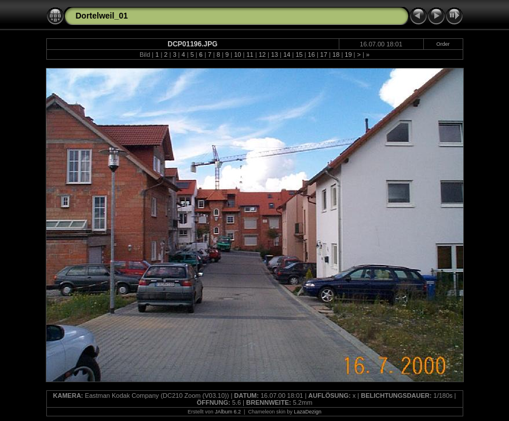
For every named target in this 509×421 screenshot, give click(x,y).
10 (237, 54)
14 (286, 54)
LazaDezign (307, 412)
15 (298, 54)
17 (323, 54)
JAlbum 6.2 (228, 412)
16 (311, 54)
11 (249, 54)
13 (274, 54)
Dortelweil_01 (102, 15)
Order (443, 44)
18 (335, 54)
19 (348, 54)
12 (262, 54)
